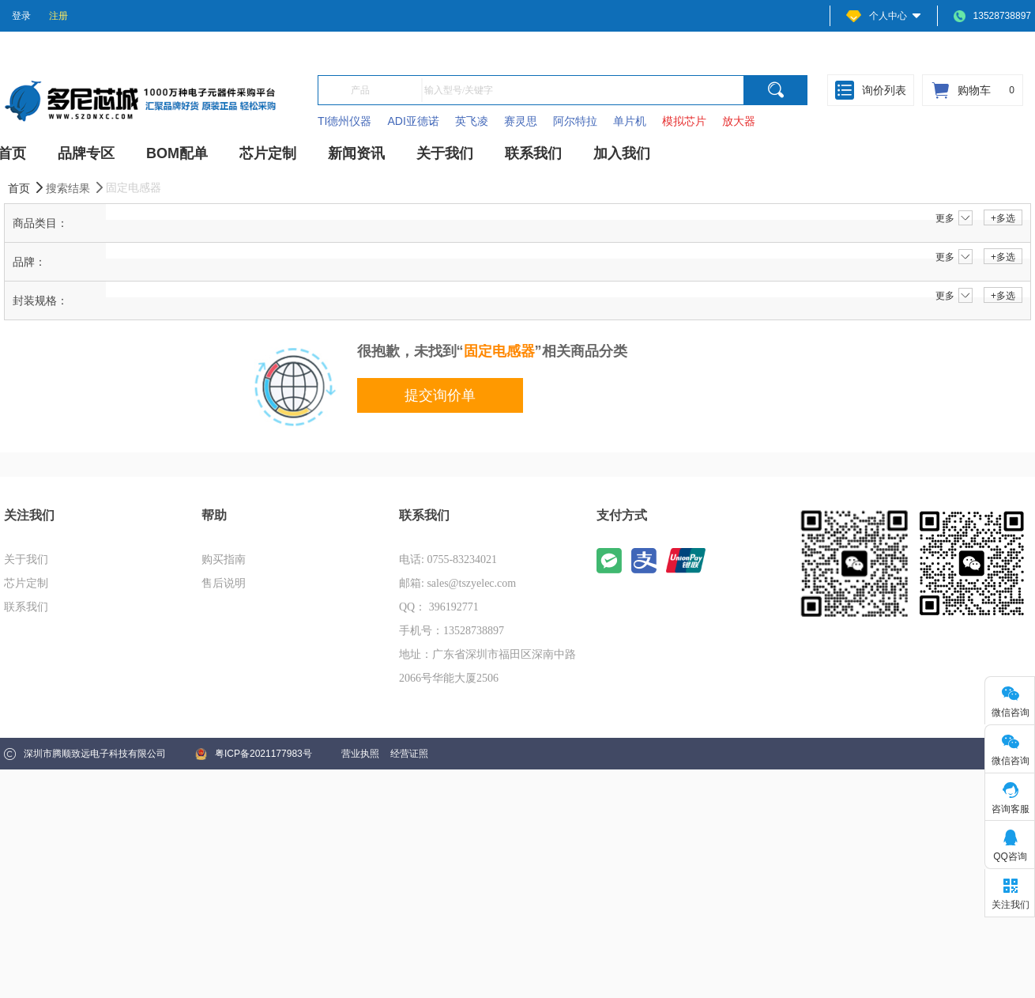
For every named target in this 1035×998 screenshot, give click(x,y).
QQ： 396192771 (439, 607)
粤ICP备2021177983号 (253, 754)
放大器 (738, 121)
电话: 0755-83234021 (448, 559)
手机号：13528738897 (451, 631)
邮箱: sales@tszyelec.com (457, 583)
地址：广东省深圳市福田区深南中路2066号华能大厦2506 (487, 666)
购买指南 (223, 559)
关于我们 (26, 559)
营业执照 (360, 753)
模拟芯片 (684, 121)
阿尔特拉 (575, 121)
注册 (58, 15)
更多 (954, 218)
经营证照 (409, 753)
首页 (27, 188)
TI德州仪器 (344, 121)
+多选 (1003, 218)
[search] (775, 90)
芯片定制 (26, 583)
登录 (21, 15)
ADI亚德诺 (412, 121)
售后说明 (223, 583)
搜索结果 (76, 188)
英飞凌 (471, 121)
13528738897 (992, 16)
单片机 (629, 121)
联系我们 (26, 607)
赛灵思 (520, 121)
